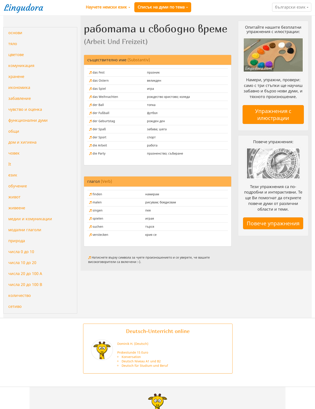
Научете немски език (108, 7)
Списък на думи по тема (163, 7)
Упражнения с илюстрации (273, 114)
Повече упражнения (273, 223)
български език (291, 7)
